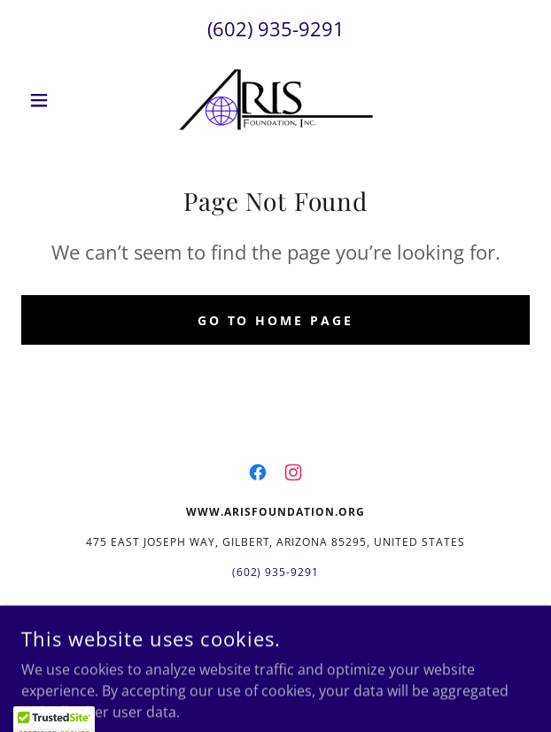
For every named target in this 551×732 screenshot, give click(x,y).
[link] (275, 100)
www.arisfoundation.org (261, 616)
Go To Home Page (276, 320)
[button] (59, 100)
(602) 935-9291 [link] (276, 28)
